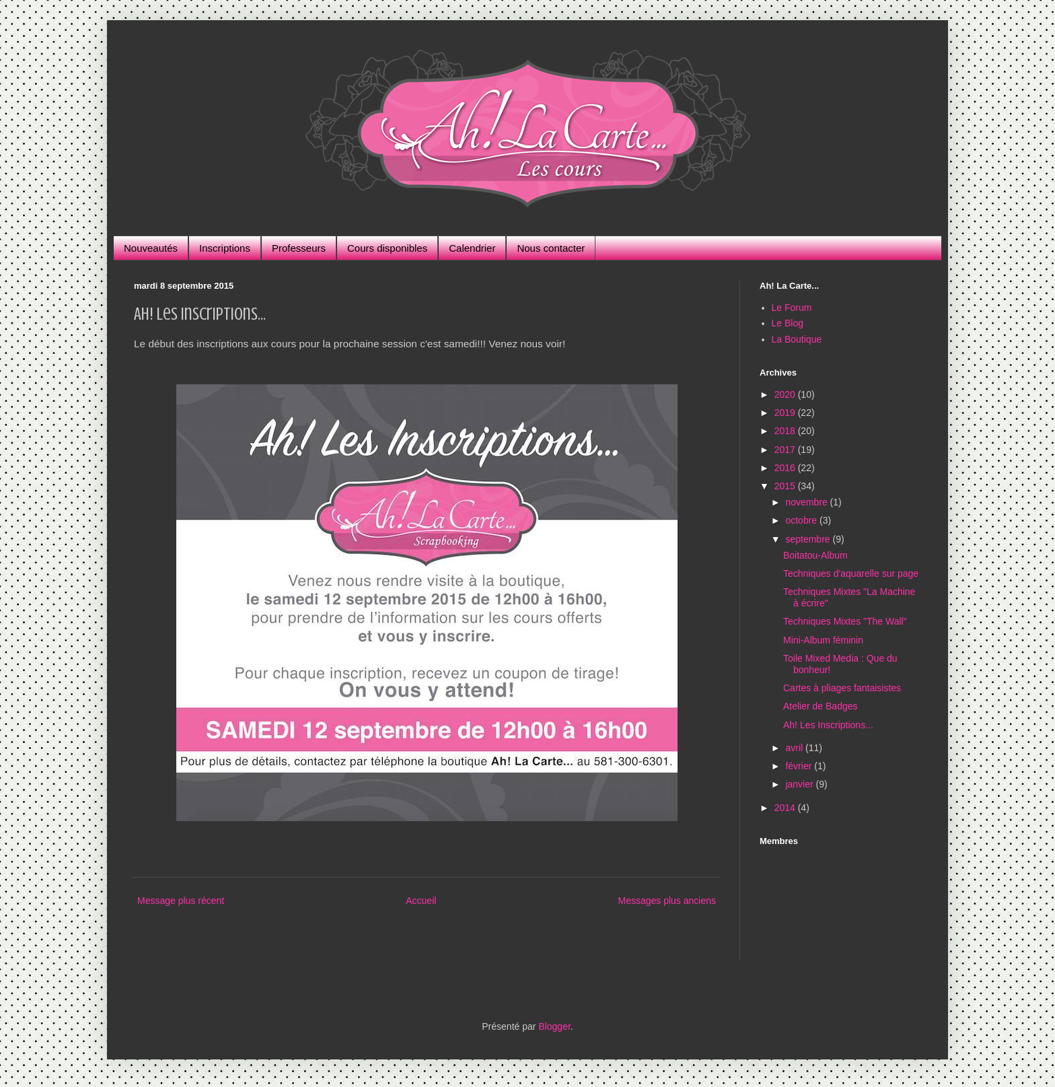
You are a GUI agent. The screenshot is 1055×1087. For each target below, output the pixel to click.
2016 (786, 467)
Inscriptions (224, 248)
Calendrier (472, 248)
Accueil (421, 900)
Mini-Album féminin (823, 640)
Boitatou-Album (815, 555)
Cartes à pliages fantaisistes (842, 687)
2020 (786, 394)
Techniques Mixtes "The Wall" (845, 621)
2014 (786, 807)
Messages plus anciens (667, 900)
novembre (807, 502)
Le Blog (787, 323)
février (799, 766)
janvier (800, 784)
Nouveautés (151, 248)
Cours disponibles (387, 248)
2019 (786, 412)
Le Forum (792, 307)
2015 (786, 486)
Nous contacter (551, 248)
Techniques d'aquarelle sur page (850, 573)
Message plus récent (180, 900)
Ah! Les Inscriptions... (828, 725)
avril (795, 747)
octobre (802, 520)
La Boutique (797, 339)
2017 (786, 449)
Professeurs (299, 248)
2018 (786, 430)
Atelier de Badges (820, 706)
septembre (808, 539)
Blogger (554, 1026)
